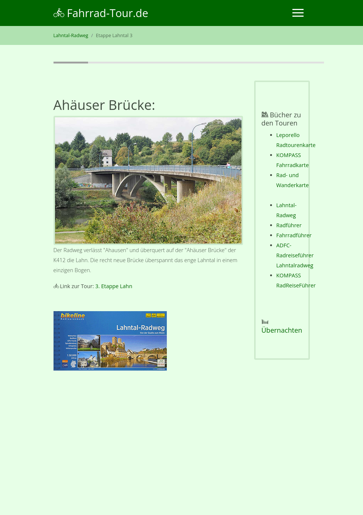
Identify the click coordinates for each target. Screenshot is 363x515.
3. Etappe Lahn (113, 286)
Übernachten (282, 330)
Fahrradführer (294, 235)
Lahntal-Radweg (71, 35)
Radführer (289, 225)
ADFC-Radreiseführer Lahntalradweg (295, 255)
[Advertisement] (148, 444)
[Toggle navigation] (297, 13)
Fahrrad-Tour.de (101, 13)
